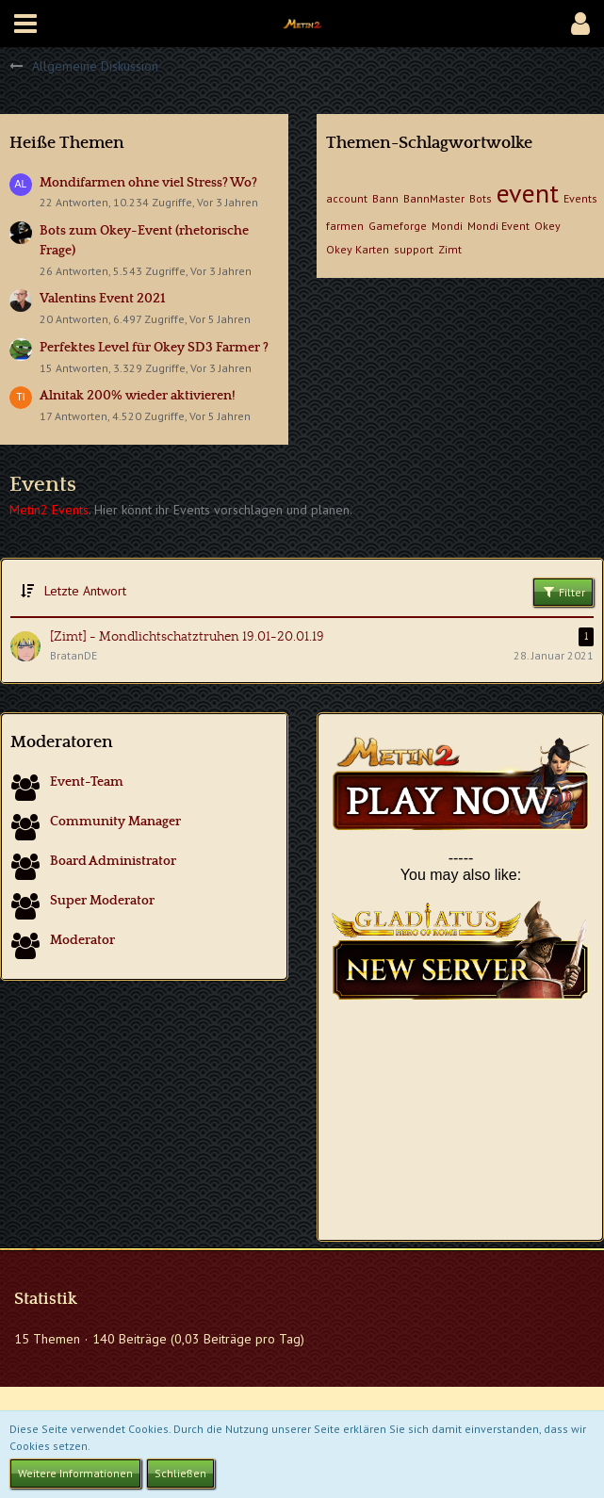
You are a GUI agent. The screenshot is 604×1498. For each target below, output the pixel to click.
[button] (25, 23)
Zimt (450, 249)
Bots (480, 198)
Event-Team (86, 782)
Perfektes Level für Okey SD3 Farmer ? (154, 347)
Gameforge (397, 226)
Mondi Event (498, 226)
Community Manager (115, 821)
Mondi (447, 226)
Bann (385, 198)
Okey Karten (357, 249)
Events (580, 198)
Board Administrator (113, 861)
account (346, 198)
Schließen (180, 1473)
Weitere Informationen (75, 1473)
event (528, 192)
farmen (345, 226)
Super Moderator (102, 900)
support (413, 249)
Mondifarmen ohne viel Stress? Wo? (148, 182)
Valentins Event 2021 (103, 298)
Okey (547, 226)
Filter (563, 591)
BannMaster (434, 198)
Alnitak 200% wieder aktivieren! (138, 395)
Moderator (82, 940)
